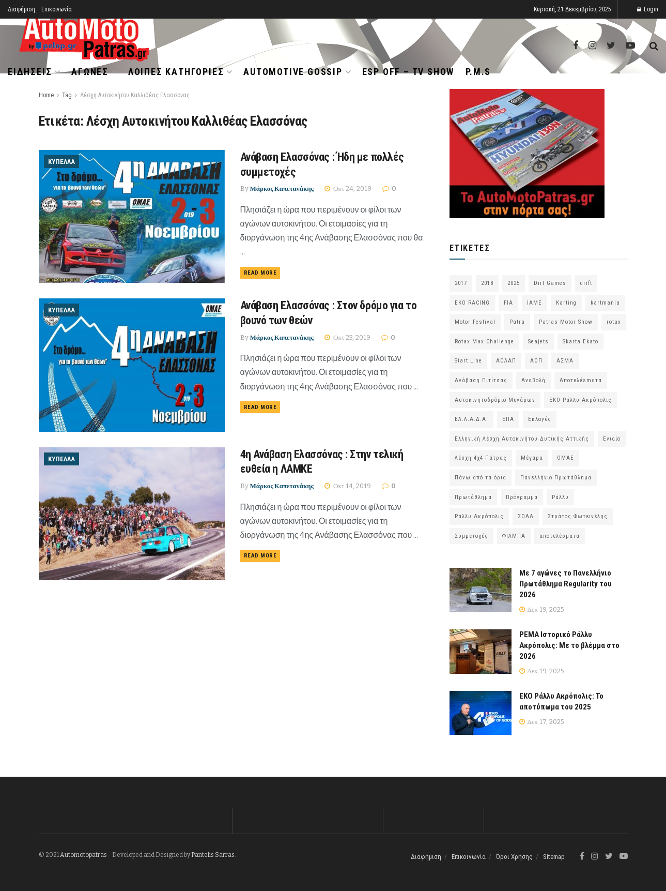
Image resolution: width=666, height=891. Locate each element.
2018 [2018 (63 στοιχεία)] (487, 283)
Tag (67, 95)
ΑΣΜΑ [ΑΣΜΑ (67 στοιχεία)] (565, 360)
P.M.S (478, 71)
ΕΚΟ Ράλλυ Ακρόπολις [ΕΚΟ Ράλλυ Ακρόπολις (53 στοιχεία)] (580, 400)
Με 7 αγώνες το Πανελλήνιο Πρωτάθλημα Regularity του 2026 (565, 583)
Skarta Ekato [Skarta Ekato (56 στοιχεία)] (580, 341)
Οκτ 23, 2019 (347, 337)
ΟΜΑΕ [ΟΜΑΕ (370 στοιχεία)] (565, 458)
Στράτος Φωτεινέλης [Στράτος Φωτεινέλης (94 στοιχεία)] (578, 516)
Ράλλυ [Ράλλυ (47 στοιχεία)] (560, 497)
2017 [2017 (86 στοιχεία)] (461, 283)
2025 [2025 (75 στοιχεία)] (513, 283)
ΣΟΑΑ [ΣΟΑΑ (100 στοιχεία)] (526, 516)
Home (46, 95)
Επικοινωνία (56, 9)
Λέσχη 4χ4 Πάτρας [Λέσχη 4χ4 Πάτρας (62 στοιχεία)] (481, 458)
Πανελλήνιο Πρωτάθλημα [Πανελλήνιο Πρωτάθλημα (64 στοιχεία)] (556, 477)
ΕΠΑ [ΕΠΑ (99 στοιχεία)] (508, 419)
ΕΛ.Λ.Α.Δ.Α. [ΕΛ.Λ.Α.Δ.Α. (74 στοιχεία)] (471, 419)
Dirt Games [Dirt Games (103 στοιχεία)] (550, 283)
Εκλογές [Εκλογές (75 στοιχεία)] (539, 419)
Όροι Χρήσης (514, 856)
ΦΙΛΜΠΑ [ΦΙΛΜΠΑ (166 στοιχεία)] (513, 536)
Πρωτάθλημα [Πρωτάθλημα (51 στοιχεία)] (473, 497)
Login (647, 9)
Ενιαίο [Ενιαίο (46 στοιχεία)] (612, 438)
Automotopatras (83, 854)
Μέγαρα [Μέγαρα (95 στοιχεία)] (532, 458)
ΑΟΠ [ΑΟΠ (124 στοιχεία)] (536, 360)
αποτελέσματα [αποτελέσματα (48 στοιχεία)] (559, 536)
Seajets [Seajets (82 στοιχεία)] (538, 341)
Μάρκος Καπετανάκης (282, 188)
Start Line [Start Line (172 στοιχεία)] (468, 360)
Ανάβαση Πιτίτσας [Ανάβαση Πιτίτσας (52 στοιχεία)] (481, 380)
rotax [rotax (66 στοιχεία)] (614, 322)
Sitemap (554, 856)
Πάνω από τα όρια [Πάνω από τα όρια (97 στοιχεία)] (480, 477)
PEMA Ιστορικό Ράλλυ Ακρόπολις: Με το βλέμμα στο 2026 (569, 645)
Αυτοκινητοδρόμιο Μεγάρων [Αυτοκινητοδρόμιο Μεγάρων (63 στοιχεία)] (495, 400)
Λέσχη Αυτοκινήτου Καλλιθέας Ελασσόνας (135, 95)
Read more (260, 272)
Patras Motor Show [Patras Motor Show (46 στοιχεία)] (566, 322)
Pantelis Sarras (213, 854)
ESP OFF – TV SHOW (408, 71)
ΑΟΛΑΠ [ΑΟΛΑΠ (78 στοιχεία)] (506, 360)
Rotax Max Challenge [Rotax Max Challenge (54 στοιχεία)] (484, 341)
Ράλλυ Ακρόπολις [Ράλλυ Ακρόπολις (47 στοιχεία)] (479, 516)
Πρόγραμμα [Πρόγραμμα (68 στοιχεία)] (522, 497)
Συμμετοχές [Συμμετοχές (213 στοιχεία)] (471, 536)
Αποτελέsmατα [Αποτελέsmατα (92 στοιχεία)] (581, 380)
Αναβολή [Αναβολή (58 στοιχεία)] (533, 380)
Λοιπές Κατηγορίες (176, 71)
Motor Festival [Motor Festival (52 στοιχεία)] (475, 322)
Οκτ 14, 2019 (347, 486)
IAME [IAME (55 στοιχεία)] (534, 302)
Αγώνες (90, 71)
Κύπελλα (61, 161)
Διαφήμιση (21, 9)
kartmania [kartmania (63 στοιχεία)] (605, 302)
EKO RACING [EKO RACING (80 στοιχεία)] (472, 302)
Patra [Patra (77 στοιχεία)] (517, 322)
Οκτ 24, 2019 (347, 188)
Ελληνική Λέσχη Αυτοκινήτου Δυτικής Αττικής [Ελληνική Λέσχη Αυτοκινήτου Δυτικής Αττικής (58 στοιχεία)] (522, 438)
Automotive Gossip (293, 71)
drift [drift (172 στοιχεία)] (586, 283)
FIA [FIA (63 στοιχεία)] (508, 302)
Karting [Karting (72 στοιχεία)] (566, 302)
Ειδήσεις (30, 71)
